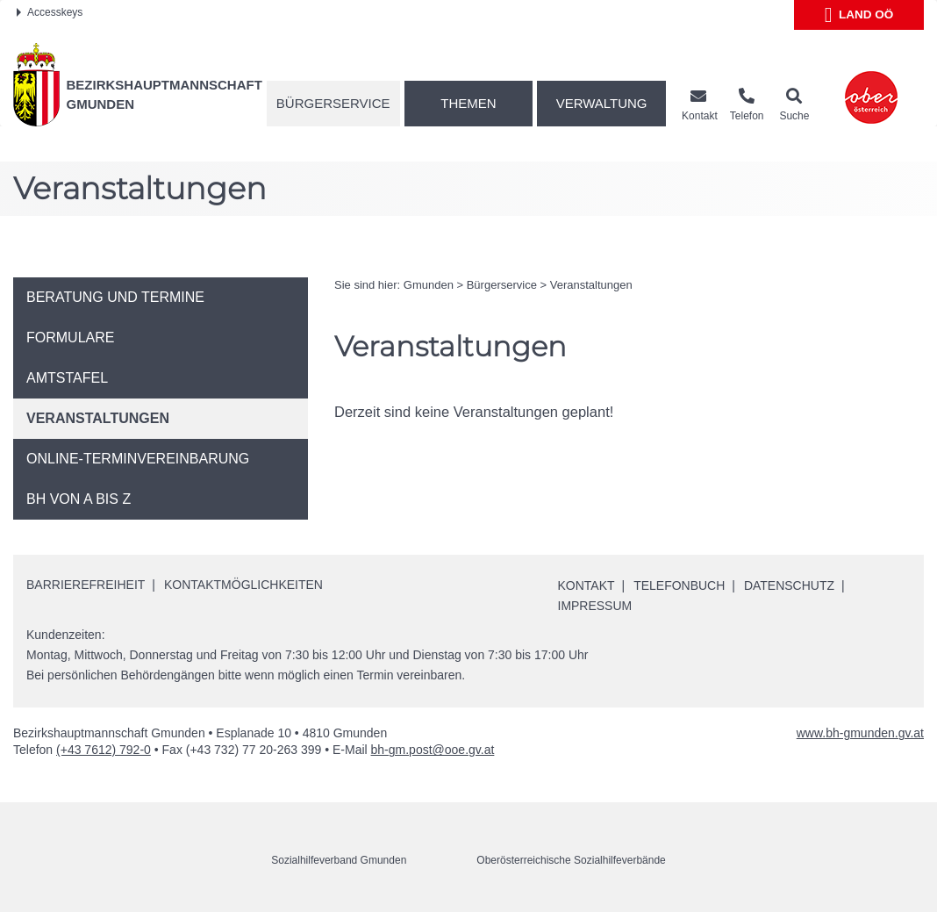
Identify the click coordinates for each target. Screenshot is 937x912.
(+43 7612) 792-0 (103, 750)
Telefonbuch (679, 585)
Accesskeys (49, 12)
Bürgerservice (333, 103)
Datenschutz (789, 585)
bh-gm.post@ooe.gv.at (433, 750)
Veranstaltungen (591, 284)
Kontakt (586, 585)
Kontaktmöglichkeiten (243, 585)
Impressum (595, 606)
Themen (468, 103)
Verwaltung (601, 103)
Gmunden (429, 284)
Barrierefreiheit (85, 585)
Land (859, 14)
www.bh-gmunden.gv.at (860, 733)
